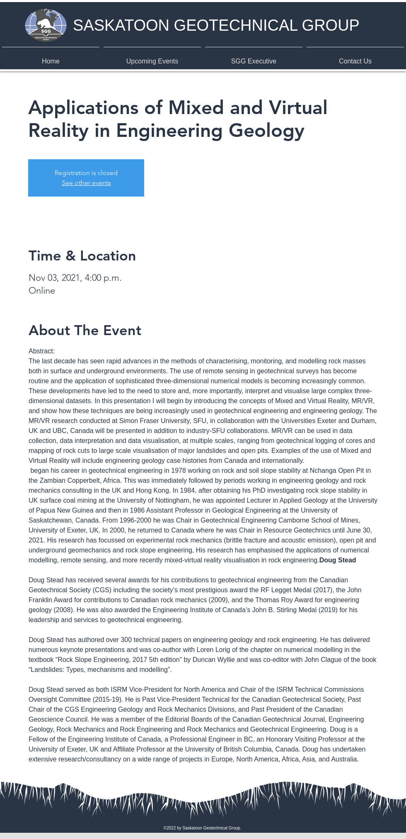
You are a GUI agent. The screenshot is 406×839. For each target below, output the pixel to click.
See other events (86, 183)
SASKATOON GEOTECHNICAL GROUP (216, 25)
